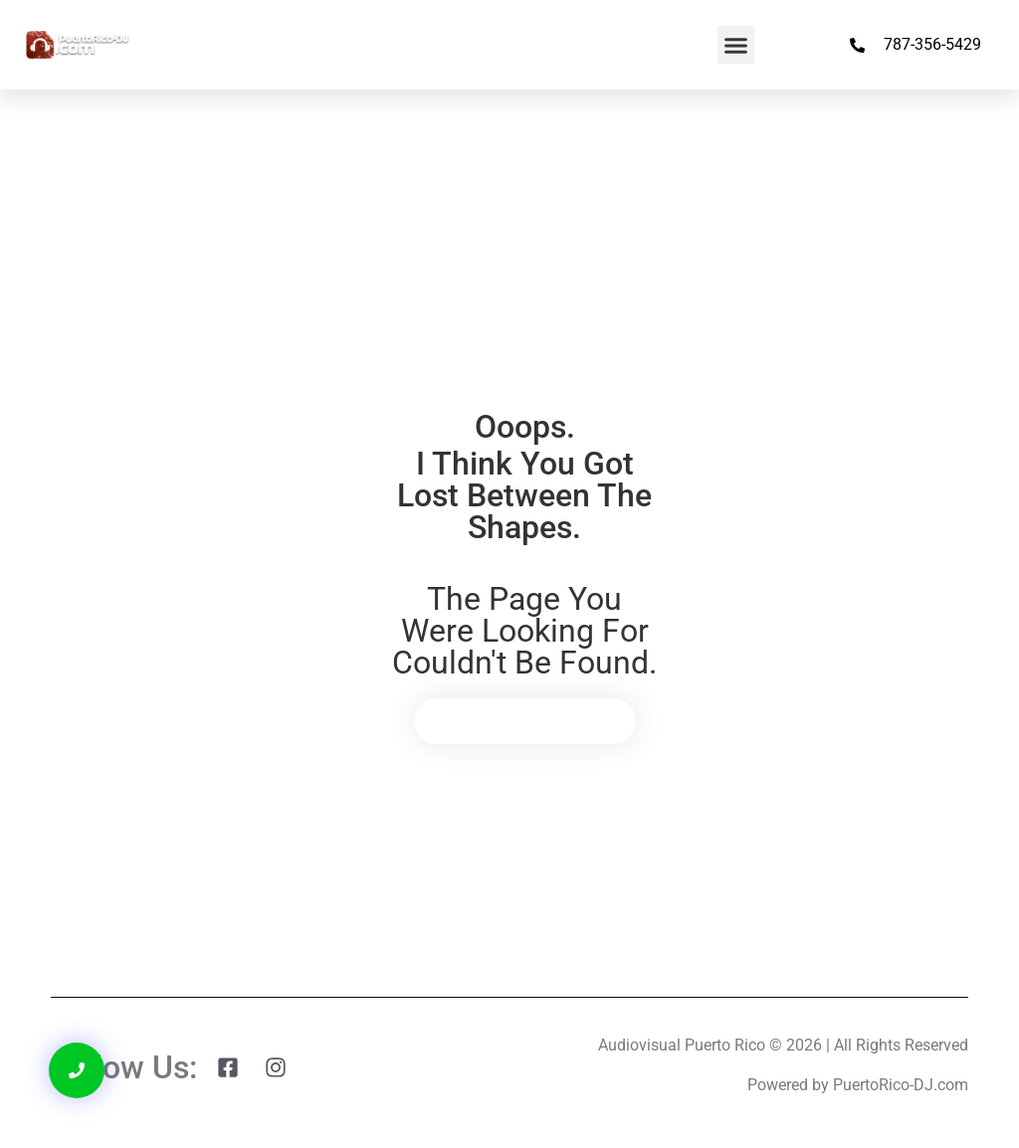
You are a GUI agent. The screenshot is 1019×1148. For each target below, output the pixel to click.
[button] (736, 45)
